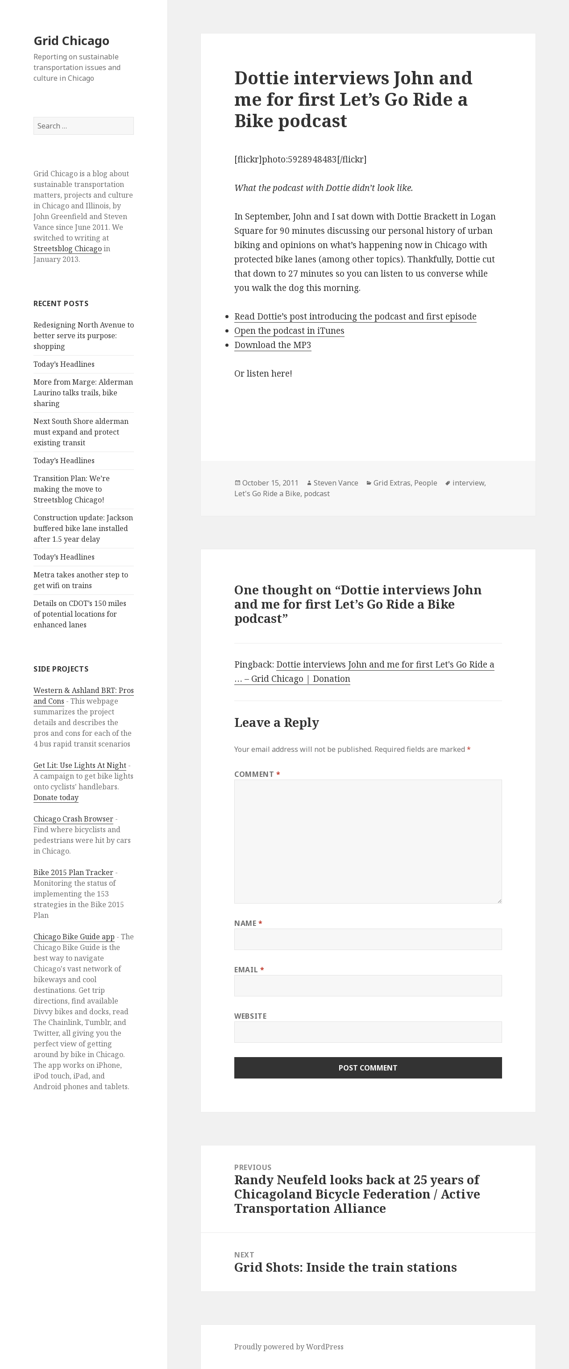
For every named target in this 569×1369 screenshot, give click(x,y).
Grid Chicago (71, 40)
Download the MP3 (272, 345)
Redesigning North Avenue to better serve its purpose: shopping (83, 335)
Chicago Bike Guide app (74, 937)
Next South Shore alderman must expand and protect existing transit (81, 432)
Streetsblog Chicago (67, 248)
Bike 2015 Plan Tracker (73, 872)
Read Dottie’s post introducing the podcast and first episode (355, 316)
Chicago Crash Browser (73, 819)
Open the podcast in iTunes (289, 330)
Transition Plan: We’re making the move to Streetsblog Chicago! (71, 489)
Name (248, 923)
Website (250, 1016)
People (425, 483)
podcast (317, 493)
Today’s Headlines (64, 364)
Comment (257, 774)
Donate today (56, 797)
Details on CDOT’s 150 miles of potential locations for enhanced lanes (79, 614)
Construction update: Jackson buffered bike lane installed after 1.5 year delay (83, 528)
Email (249, 970)
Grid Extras (392, 483)
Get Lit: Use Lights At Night (79, 765)
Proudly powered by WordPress (289, 1347)
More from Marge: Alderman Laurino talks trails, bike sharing (83, 392)
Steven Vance (336, 483)
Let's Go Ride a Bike (267, 493)
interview (468, 483)
